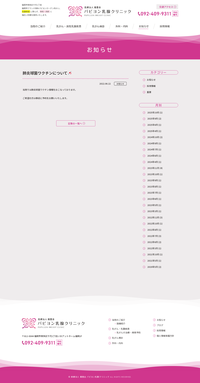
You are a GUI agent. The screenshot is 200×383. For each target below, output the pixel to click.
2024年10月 (153, 137)
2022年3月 (152, 248)
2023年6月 (152, 198)
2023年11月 (153, 168)
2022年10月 (153, 223)
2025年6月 (152, 124)
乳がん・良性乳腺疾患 (68, 26)
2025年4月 (152, 131)
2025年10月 (153, 112)
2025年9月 (152, 118)
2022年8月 (152, 229)
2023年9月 (152, 180)
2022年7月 (152, 236)
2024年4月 (152, 161)
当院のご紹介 (37, 26)
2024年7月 (152, 149)
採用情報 (165, 26)
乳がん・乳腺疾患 (121, 328)
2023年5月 (152, 205)
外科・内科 (121, 26)
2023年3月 (152, 211)
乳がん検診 (98, 26)
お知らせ (144, 26)
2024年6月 (152, 155)
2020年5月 (152, 266)
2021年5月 (152, 260)
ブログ (160, 325)
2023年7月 (152, 192)
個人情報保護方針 (165, 335)
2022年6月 (152, 242)
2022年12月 (153, 217)
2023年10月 (153, 174)
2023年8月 (152, 186)
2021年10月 (153, 254)
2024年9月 (152, 143)
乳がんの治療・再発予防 (129, 332)
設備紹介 (121, 323)
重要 (149, 92)
